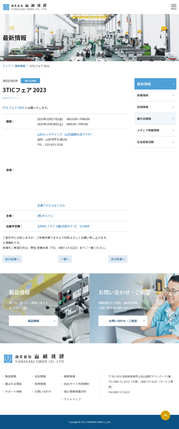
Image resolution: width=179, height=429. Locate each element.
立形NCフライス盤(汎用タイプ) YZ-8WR (63, 226)
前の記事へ (12, 259)
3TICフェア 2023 (13, 107)
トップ (6, 66)
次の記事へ (118, 259)
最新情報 (20, 66)
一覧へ (65, 259)
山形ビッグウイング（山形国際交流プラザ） (65, 134)
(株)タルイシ (45, 216)
